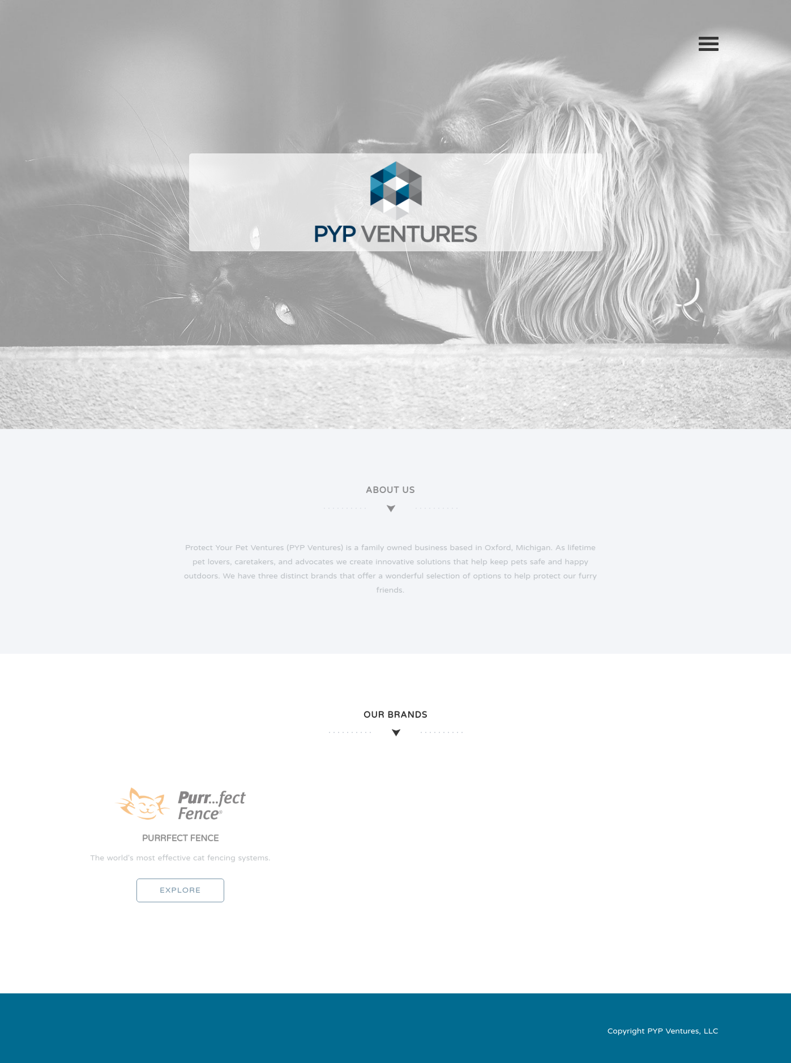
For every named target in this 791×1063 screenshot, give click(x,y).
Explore (180, 893)
